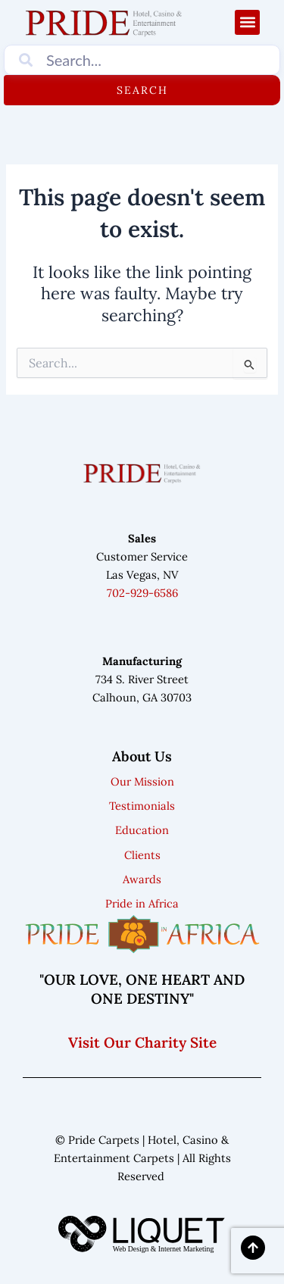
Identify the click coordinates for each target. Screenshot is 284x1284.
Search (142, 90)
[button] (247, 22)
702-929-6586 (142, 593)
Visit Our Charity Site (142, 1042)
